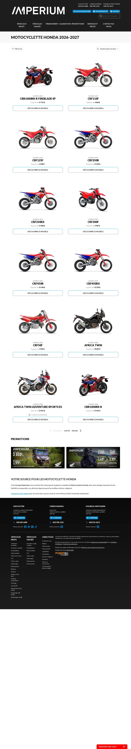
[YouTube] (28, 526)
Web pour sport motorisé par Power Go (93, 547)
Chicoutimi (83, 4)
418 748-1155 (94, 6)
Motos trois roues (16, 556)
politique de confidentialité (99, 542)
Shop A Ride (70, 550)
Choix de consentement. (70, 544)
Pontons (13, 572)
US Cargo (13, 583)
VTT (12, 558)
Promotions (78, 24)
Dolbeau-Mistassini (111, 4)
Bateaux (13, 569)
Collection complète (14, 544)
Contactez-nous (47, 541)
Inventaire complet (16, 548)
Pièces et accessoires (45, 563)
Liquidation (65, 24)
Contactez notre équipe (20, 493)
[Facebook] (25, 526)
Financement (52, 24)
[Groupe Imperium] (38, 10)
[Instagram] (32, 526)
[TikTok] (36, 526)
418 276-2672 (108, 6)
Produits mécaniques (14, 579)
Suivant (77, 430)
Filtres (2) (17, 48)
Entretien (45, 559)
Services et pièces (47, 557)
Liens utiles (47, 537)
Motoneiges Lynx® (16, 597)
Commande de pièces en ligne (46, 567)
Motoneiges (14, 564)
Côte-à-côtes (15, 561)
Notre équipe (46, 546)
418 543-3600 (83, 6)
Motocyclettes (15, 553)
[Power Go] (80, 553)
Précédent (55, 430)
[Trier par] (108, 48)
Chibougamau (96, 4)
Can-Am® (14, 586)
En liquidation (15, 550)
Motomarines (15, 566)
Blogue (44, 543)
